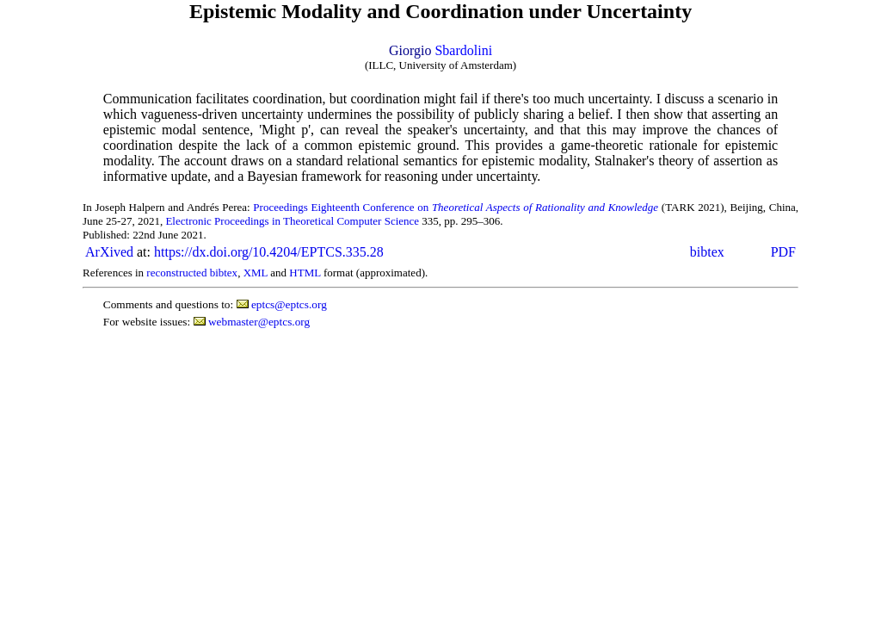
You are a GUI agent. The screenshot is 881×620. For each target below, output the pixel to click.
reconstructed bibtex (191, 272)
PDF (783, 252)
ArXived (109, 252)
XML (255, 272)
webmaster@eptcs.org (259, 321)
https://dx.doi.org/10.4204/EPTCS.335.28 (269, 252)
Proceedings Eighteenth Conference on (455, 207)
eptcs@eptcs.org (289, 304)
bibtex (707, 252)
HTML (304, 272)
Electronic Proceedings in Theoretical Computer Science (292, 220)
